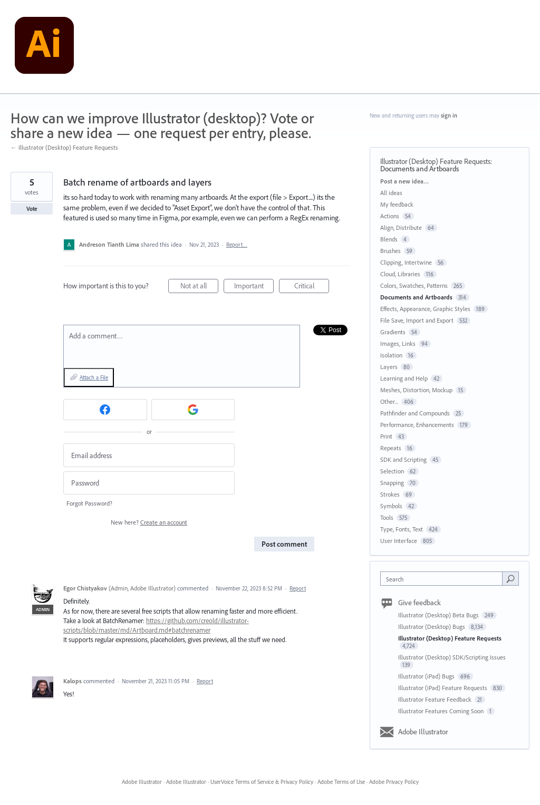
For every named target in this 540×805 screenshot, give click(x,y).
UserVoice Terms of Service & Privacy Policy (261, 781)
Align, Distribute (401, 227)
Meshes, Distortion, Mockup (416, 390)
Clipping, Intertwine (406, 262)
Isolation (391, 355)
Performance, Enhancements (417, 425)
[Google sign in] (193, 409)
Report (298, 588)
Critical (312, 287)
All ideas (391, 193)
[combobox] (443, 579)
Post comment (284, 544)
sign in (449, 115)
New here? (149, 522)
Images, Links (398, 343)
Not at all (199, 287)
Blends (389, 239)
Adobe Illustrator (423, 731)
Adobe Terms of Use (341, 781)
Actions (389, 216)
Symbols (391, 506)
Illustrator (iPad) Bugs (427, 676)
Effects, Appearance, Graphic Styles (425, 309)
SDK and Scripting (403, 459)
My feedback (396, 204)
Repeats (390, 448)
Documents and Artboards (419, 168)
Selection (392, 471)
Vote (31, 208)
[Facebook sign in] (105, 409)
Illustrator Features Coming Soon (441, 711)
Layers (389, 367)
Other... (389, 401)
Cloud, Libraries (400, 274)
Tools (386, 517)
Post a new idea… (404, 181)
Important (254, 287)
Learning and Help (404, 378)
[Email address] (149, 455)
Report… (236, 244)
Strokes (390, 494)
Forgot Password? (89, 503)
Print (386, 436)
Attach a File (94, 377)
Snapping (392, 483)
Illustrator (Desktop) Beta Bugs (439, 615)
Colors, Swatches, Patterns (414, 285)
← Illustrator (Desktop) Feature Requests (64, 147)
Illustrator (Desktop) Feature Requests (435, 161)
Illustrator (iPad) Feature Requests (443, 688)
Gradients (393, 332)
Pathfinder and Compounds (415, 413)
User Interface (398, 541)
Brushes (390, 251)
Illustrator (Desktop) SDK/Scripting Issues (452, 657)
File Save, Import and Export (417, 320)
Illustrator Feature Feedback (435, 699)
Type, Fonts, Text (401, 529)
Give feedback (419, 602)
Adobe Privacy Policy (394, 781)
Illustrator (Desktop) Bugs (432, 627)
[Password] (149, 483)
